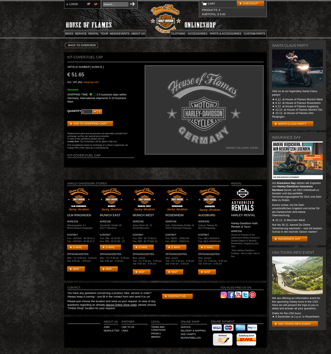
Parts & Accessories (225, 33)
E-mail (77, 247)
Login (73, 4)
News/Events (119, 33)
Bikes (69, 33)
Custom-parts (254, 33)
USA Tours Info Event (294, 323)
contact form (73, 141)
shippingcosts (91, 82)
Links (125, 330)
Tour (104, 33)
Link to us (128, 327)
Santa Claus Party (292, 123)
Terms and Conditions (158, 328)
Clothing (178, 33)
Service (81, 33)
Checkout (250, 3)
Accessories (197, 33)
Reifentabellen (191, 338)
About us (138, 33)
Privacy (156, 333)
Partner (128, 321)
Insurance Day (289, 238)
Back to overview (82, 45)
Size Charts (188, 334)
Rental (93, 33)
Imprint (156, 337)
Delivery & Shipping (193, 330)
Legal (155, 321)
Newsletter (111, 330)
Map (76, 269)
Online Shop (190, 321)
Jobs (107, 327)
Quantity (74, 111)
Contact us (177, 296)
